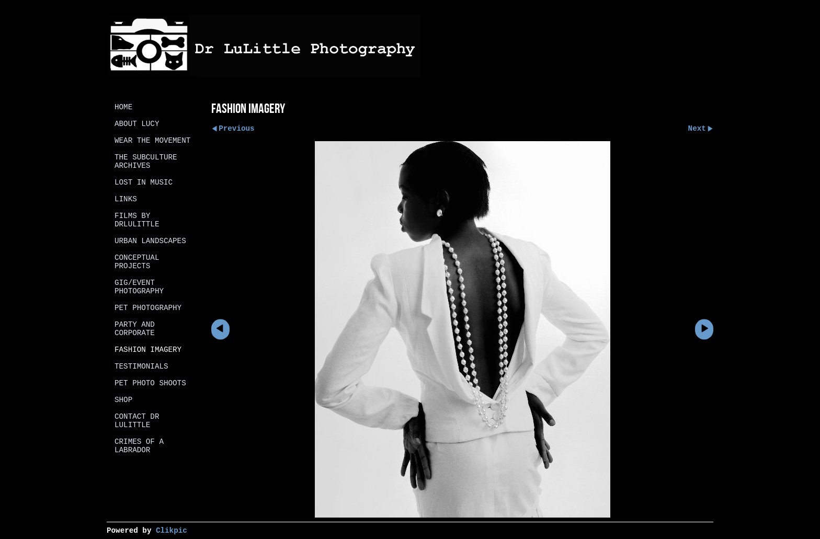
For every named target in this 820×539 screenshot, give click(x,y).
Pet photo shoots (150, 383)
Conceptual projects (137, 262)
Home (123, 107)
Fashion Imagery (148, 350)
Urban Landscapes (150, 241)
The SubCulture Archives (146, 161)
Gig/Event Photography (139, 287)
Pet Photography (148, 308)
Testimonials (141, 366)
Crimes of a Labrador (139, 446)
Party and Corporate (135, 328)
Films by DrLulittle (137, 220)
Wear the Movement (152, 140)
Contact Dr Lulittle (137, 420)
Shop (123, 400)
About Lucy (137, 124)
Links (126, 199)
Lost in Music (144, 182)
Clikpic (171, 530)
